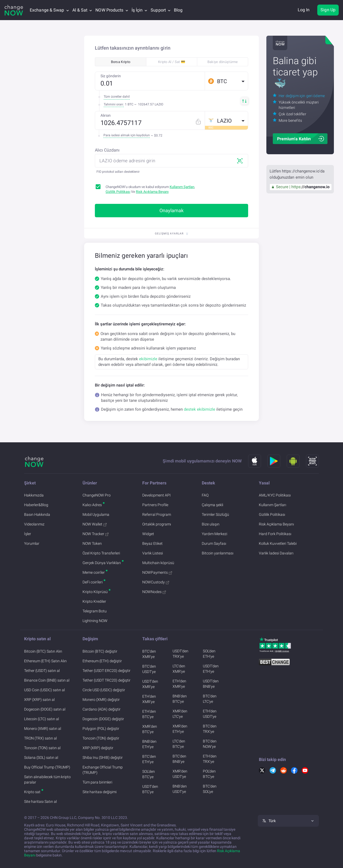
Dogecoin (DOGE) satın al (44, 709)
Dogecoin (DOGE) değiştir (103, 719)
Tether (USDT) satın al (42, 670)
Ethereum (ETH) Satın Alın (45, 661)
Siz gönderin (110, 76)
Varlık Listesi (152, 553)
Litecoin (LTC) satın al (41, 719)
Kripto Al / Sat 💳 (171, 62)
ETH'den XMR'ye (149, 699)
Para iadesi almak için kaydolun (126, 135)
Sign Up (327, 9)
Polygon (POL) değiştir (101, 728)
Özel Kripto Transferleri (101, 553)
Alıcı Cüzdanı (107, 150)
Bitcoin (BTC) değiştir (100, 651)
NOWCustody (155, 582)
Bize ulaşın (210, 524)
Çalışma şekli (212, 505)
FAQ (205, 495)
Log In (304, 9)
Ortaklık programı (156, 524)
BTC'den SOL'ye (210, 789)
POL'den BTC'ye (209, 774)
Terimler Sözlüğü (215, 514)
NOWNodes (154, 592)
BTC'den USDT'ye (149, 669)
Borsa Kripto (121, 62)
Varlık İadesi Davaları (276, 553)
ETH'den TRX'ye (210, 759)
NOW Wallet (95, 524)
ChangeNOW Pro (97, 495)
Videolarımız (34, 524)
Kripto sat (32, 792)
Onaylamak (171, 210)
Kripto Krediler (94, 601)
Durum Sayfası (214, 543)
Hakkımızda (34, 495)
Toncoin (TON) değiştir (101, 738)
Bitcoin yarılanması (217, 553)
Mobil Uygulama (96, 514)
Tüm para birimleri (97, 782)
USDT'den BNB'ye (211, 684)
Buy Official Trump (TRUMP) (47, 767)
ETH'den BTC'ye (149, 714)
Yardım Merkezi (214, 534)
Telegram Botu (95, 611)
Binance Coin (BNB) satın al (46, 680)
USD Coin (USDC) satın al (44, 690)
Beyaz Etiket (152, 543)
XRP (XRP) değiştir (98, 748)
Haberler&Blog (36, 505)
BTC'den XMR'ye (149, 654)
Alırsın (105, 115)
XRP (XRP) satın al (39, 699)
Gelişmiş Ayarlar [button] (171, 233)
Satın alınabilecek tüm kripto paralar (47, 779)
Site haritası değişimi (100, 792)
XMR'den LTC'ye (180, 714)
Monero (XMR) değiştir (101, 699)
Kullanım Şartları (182, 187)
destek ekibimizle (199, 409)
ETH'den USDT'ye (210, 714)
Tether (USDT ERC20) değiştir (107, 670)
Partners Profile (155, 505)
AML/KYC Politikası (275, 495)
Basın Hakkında (37, 514)
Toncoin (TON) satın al (42, 748)
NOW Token (92, 543)
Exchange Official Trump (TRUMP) (103, 770)
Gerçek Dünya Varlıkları (102, 563)
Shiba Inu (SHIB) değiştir (103, 757)
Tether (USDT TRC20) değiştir (107, 680)
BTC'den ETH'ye (149, 759)
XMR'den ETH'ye (180, 729)
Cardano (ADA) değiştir (102, 709)
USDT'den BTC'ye (150, 789)
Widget (148, 534)
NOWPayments (157, 572)
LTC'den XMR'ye (179, 669)
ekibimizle (148, 358)
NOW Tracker (96, 534)
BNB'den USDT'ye (180, 789)
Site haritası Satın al (40, 801)
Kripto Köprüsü (95, 592)
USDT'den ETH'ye (211, 669)
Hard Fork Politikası (275, 534)
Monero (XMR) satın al (42, 728)
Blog (178, 10)
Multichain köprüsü (158, 563)
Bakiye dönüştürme (222, 62)
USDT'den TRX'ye (180, 654)
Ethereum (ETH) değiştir (102, 661)
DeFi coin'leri (93, 582)
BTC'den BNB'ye (179, 759)
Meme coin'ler (94, 572)
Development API (156, 495)
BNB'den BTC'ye (180, 699)
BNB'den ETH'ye (149, 744)
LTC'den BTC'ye (179, 744)
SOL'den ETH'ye (209, 654)
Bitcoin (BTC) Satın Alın (43, 651)
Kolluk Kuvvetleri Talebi (278, 543)
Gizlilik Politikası (118, 192)
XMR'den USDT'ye (180, 774)
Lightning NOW (95, 621)
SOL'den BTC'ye (148, 774)
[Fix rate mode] (200, 120)
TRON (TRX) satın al (40, 738)
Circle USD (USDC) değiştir (104, 690)
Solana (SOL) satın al (41, 757)
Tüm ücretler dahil (117, 96)
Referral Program (156, 514)
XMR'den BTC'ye (149, 729)
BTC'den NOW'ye (210, 744)
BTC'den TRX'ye (210, 729)
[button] (226, 81)
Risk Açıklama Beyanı (152, 192)
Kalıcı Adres (92, 505)
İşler (27, 534)
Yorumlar (31, 543)
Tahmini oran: (114, 104)
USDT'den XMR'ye (150, 684)
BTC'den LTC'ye (210, 699)
